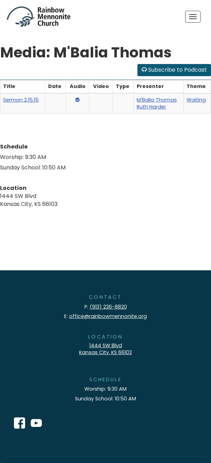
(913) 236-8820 (108, 306)
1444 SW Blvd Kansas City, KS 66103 (105, 349)
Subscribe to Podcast (174, 70)
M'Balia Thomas (157, 99)
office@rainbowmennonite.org (108, 316)
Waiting (196, 99)
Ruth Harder (151, 106)
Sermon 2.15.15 (21, 99)
